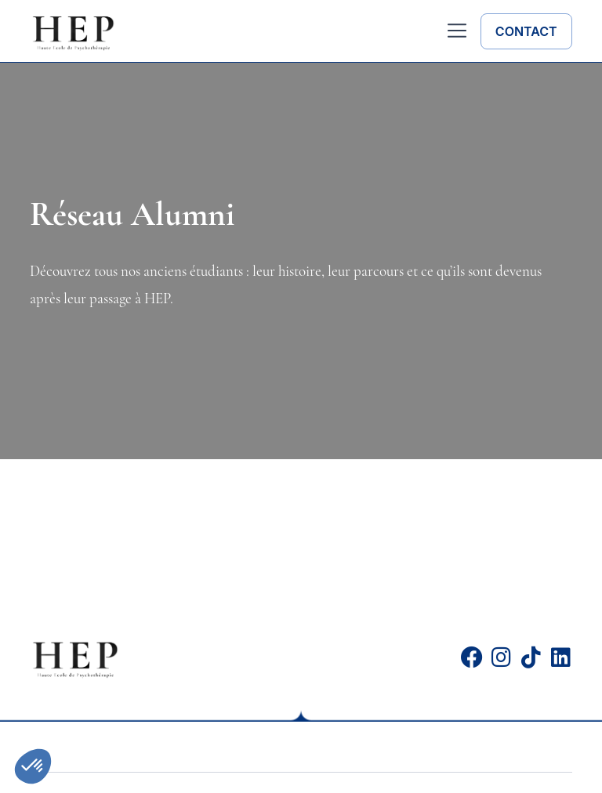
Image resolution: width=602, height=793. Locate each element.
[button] (457, 32)
